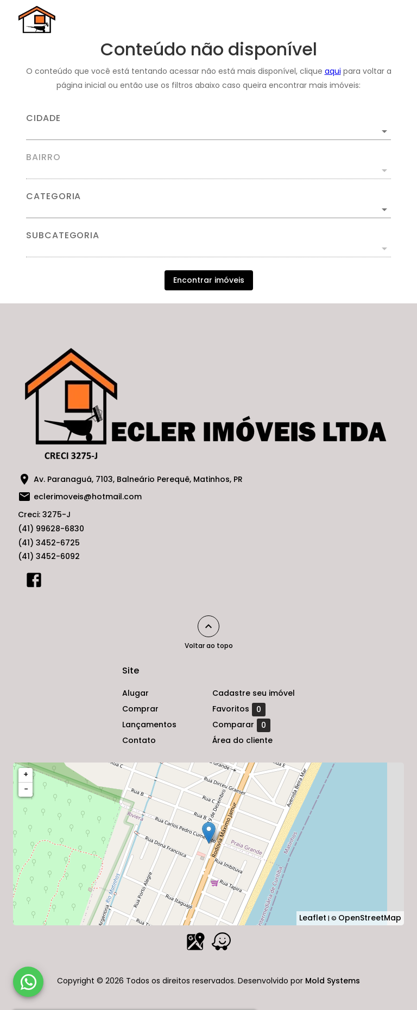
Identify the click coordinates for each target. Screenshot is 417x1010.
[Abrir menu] (381, 19)
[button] (208, 209)
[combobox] (208, 127)
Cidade (43, 118)
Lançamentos (149, 724)
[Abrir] (384, 131)
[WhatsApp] (28, 982)
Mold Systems (332, 980)
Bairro (43, 157)
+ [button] (25, 774)
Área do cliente (242, 740)
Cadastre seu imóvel (253, 693)
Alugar (135, 693)
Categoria (53, 196)
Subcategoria (62, 235)
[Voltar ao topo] (208, 626)
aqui (333, 71)
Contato (139, 740)
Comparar (241, 725)
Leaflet (312, 917)
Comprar (140, 708)
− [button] (26, 789)
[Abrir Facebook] (33, 582)
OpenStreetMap (369, 917)
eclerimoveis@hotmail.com (88, 496)
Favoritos (239, 709)
